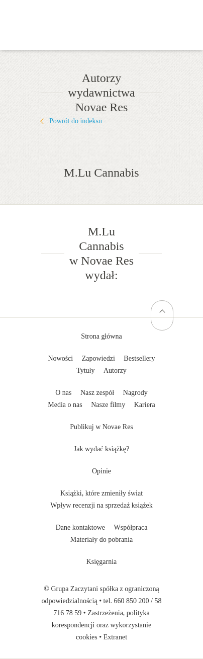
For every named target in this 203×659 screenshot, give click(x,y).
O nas (63, 392)
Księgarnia (101, 561)
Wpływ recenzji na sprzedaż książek (101, 505)
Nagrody (135, 392)
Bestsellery (139, 358)
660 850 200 (131, 601)
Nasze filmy (108, 404)
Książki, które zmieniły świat (101, 493)
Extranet (115, 637)
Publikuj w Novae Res (101, 427)
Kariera (144, 404)
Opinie (101, 471)
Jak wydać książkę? (101, 449)
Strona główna (101, 336)
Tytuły (85, 370)
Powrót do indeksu (75, 121)
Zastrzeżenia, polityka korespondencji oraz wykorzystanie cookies (101, 625)
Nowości (60, 358)
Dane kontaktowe (80, 527)
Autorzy (115, 370)
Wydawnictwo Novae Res (101, 15)
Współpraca (131, 527)
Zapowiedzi (98, 358)
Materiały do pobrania (101, 539)
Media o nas (65, 404)
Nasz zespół (97, 392)
